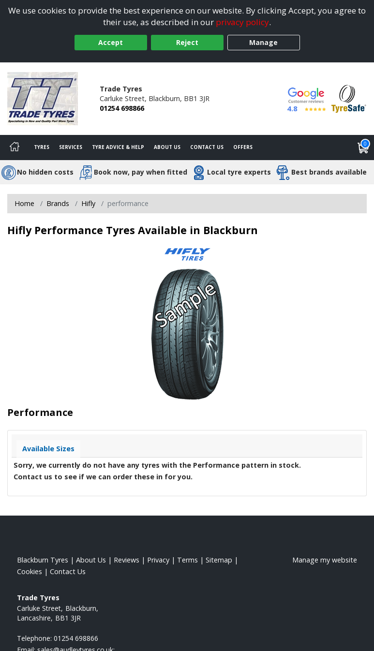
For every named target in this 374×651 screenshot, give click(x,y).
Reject (187, 42)
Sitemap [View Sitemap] (219, 559)
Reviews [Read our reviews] (126, 559)
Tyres (41, 147)
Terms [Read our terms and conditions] (187, 559)
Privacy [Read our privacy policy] (158, 559)
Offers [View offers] (243, 147)
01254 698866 (122, 108)
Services (70, 147)
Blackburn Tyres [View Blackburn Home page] (42, 559)
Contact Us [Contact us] (207, 147)
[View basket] (363, 147)
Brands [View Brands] (57, 203)
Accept (110, 42)
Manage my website (324, 559)
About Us (167, 147)
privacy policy (242, 22)
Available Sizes (48, 448)
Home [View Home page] (24, 203)
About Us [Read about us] (91, 559)
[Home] (14, 147)
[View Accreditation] (349, 98)
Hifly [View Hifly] (88, 203)
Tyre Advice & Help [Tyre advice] (118, 147)
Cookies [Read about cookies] (29, 571)
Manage (263, 42)
